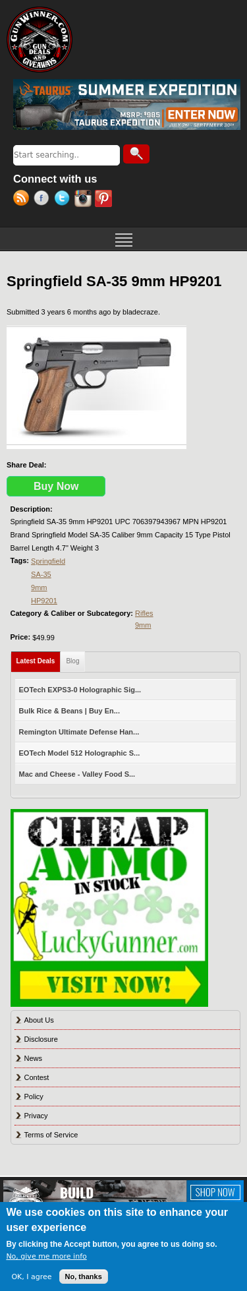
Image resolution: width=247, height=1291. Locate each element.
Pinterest (105, 200)
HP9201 (44, 601)
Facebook (44, 200)
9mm (39, 587)
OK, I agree (31, 1277)
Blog (72, 661)
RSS (23, 200)
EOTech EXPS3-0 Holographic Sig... (80, 690)
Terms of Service (51, 1135)
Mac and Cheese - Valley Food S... (77, 774)
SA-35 (41, 574)
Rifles (144, 613)
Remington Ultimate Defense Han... (79, 732)
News (33, 1058)
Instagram (84, 200)
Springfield (48, 561)
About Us (39, 1020)
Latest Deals (38, 658)
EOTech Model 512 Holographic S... (79, 753)
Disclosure (41, 1039)
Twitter (64, 200)
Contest (36, 1077)
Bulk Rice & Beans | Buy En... (69, 711)
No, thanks (83, 1276)
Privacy (36, 1116)
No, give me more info (46, 1256)
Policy (33, 1096)
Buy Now (56, 486)
